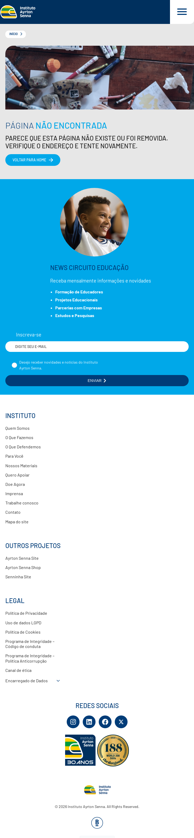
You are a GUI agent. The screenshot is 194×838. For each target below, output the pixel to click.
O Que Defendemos (23, 446)
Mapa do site (17, 521)
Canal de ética (18, 670)
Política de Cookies (23, 631)
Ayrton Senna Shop (23, 567)
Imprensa (14, 493)
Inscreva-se (28, 335)
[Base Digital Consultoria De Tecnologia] (97, 826)
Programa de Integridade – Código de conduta (29, 644)
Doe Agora (15, 484)
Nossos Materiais (21, 465)
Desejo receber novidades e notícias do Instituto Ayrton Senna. (58, 365)
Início (13, 34)
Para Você (14, 455)
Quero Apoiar (17, 474)
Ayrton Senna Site (22, 558)
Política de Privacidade (26, 613)
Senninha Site (18, 576)
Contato (13, 512)
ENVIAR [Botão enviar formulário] (97, 380)
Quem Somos (17, 428)
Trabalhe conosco (21, 502)
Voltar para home (29, 160)
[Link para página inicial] (85, 12)
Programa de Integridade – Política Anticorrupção (29, 658)
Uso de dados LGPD (23, 622)
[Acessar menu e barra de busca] (182, 12)
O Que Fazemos (19, 437)
